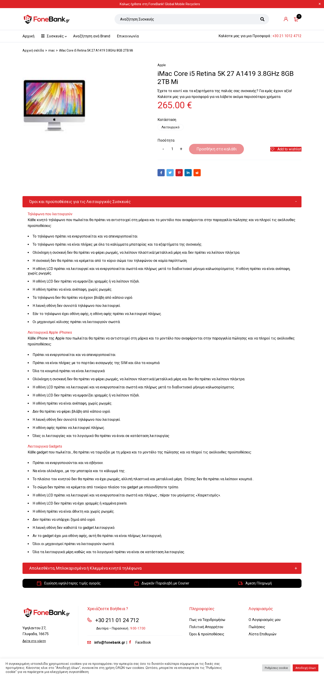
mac (51, 50)
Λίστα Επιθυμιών (263, 634)
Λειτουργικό (171, 127)
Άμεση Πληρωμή (258, 583)
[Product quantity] (172, 149)
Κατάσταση (167, 120)
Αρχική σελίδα (33, 50)
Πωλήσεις (257, 627)
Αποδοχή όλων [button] (305, 668)
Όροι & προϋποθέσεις (206, 634)
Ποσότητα (166, 140)
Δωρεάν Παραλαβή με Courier (165, 583)
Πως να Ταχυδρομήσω (207, 620)
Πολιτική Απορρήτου (206, 627)
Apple (162, 65)
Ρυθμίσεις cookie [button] (276, 668)
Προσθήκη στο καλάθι (211, 149)
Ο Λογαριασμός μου (265, 620)
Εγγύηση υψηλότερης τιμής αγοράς (72, 583)
